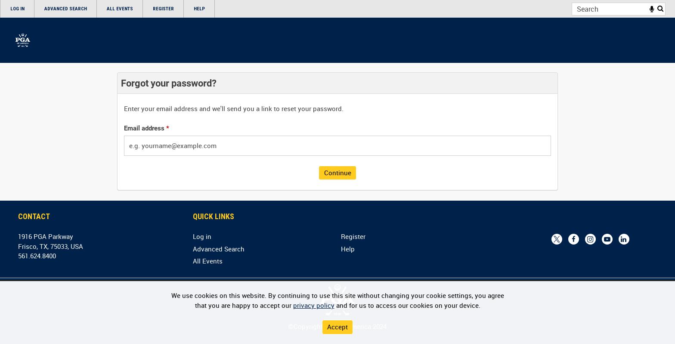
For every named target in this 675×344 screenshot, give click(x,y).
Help (199, 9)
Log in (17, 9)
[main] (337, 131)
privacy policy (313, 305)
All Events (120, 9)
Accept (337, 326)
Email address (146, 128)
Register (163, 9)
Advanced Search (65, 9)
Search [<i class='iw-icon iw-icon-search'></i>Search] (660, 8)
